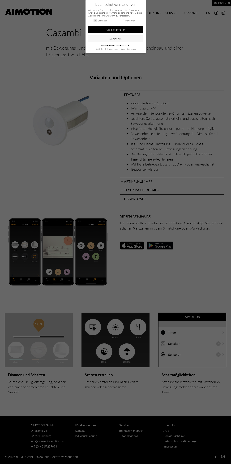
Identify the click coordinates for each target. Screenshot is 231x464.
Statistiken (128, 20)
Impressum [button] (131, 49)
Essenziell (100, 20)
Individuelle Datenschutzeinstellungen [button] (115, 45)
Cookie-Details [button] (101, 49)
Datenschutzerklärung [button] (117, 49)
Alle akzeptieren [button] (115, 29)
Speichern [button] (115, 38)
